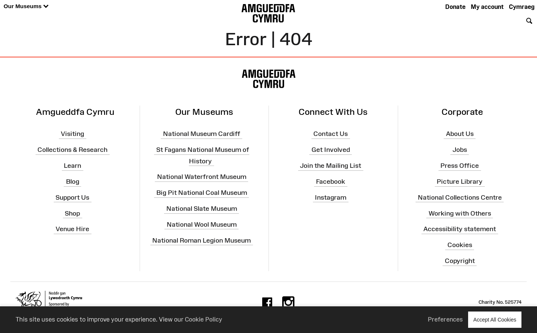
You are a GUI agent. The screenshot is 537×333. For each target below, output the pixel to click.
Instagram (330, 197)
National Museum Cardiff (201, 133)
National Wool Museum (202, 224)
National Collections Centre (460, 197)
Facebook (330, 181)
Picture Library (460, 181)
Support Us (72, 197)
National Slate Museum (201, 208)
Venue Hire (72, 229)
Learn (72, 165)
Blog (72, 181)
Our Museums (26, 6)
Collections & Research (72, 149)
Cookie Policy (203, 319)
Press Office (459, 165)
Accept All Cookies (494, 319)
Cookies (459, 245)
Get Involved (330, 149)
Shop (72, 213)
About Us (460, 133)
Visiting (72, 133)
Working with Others (459, 213)
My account (487, 6)
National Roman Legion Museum (201, 240)
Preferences (445, 319)
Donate (455, 6)
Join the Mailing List (330, 165)
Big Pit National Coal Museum (201, 192)
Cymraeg (521, 6)
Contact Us (330, 133)
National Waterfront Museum (201, 176)
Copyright (460, 260)
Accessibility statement (459, 229)
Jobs (460, 149)
